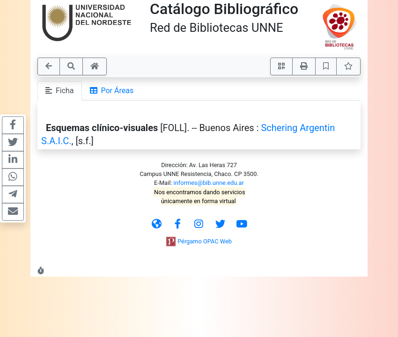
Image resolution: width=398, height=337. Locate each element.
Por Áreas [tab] (112, 90)
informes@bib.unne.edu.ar (209, 182)
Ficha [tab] (59, 90)
